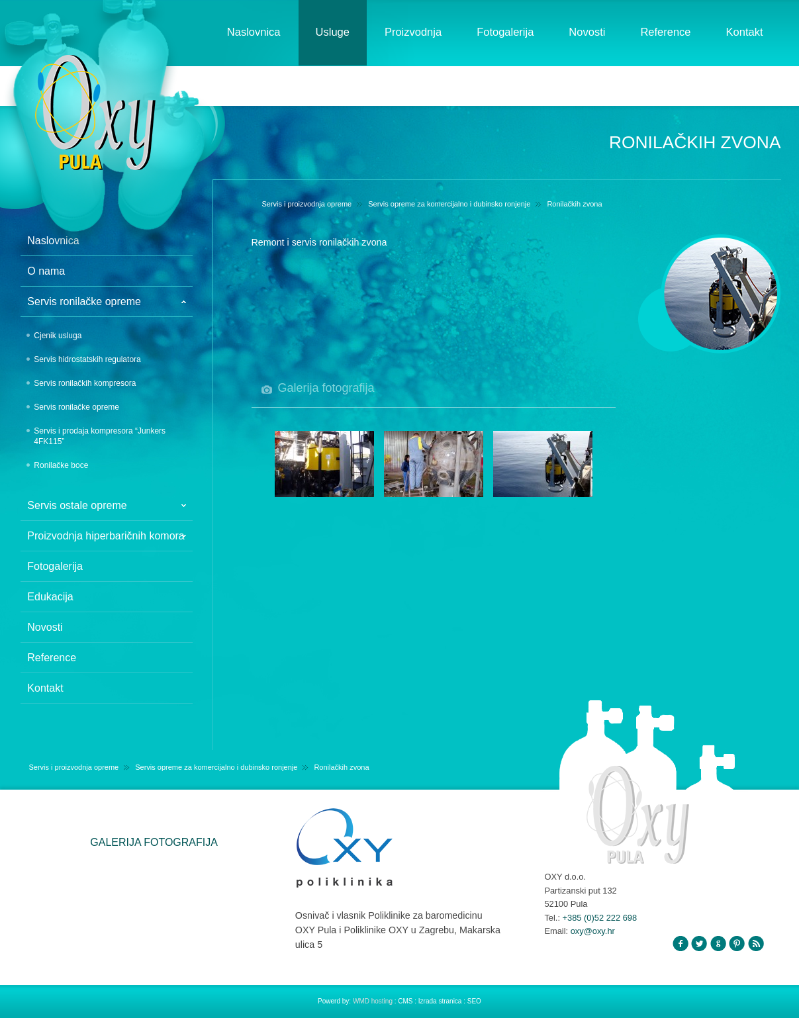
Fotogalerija (505, 32)
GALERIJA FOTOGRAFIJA (154, 842)
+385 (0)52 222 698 (600, 918)
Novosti (587, 32)
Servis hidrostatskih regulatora (87, 359)
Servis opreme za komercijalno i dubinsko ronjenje (449, 204)
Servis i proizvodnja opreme (307, 204)
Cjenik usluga (57, 335)
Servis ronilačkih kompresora (85, 383)
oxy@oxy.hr (593, 931)
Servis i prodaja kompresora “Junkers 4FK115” (99, 436)
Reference (665, 32)
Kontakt (744, 32)
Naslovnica (254, 32)
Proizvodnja (413, 32)
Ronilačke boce (61, 465)
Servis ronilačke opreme (76, 407)
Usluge (333, 32)
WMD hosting (374, 1001)
